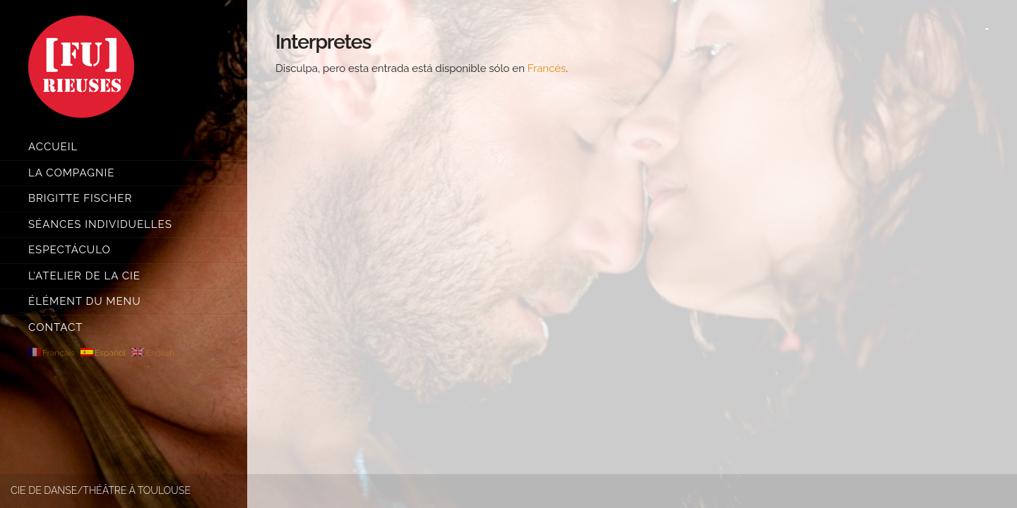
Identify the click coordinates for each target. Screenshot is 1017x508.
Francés (547, 68)
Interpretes (323, 42)
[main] (632, 254)
